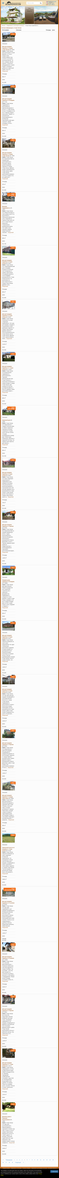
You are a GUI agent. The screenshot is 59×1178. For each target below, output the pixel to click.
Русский (50, 3)
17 (6, 1162)
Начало (3, 25)
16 (3, 1162)
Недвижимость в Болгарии (16, 1168)
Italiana (50, 4)
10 (37, 1159)
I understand (54, 1171)
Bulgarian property (6, 1168)
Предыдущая (9, 1159)
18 (9, 1162)
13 (46, 1159)
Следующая (18, 1162)
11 (40, 1159)
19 (12, 1162)
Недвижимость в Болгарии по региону (15, 25)
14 (50, 1159)
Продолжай (5, 71)
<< (3, 1159)
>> (23, 1162)
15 (53, 1159)
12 (43, 1159)
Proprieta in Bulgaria (26, 1168)
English (51, 1)
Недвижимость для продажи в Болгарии (39, 1168)
